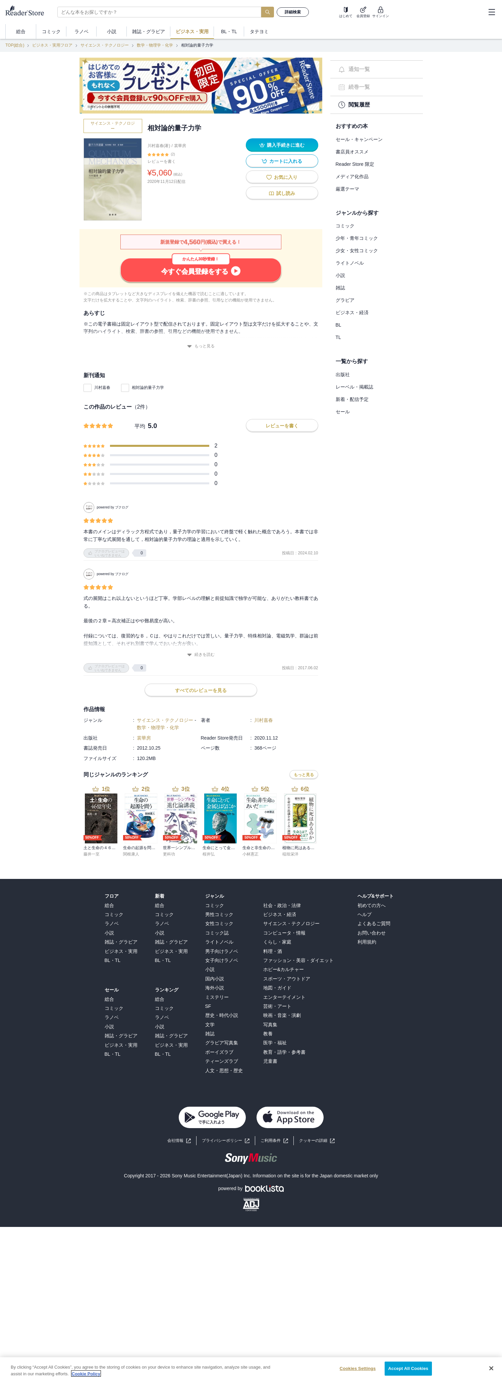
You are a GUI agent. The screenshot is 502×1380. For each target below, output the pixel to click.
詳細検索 (293, 12)
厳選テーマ (347, 189)
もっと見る (201, 346)
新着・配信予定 (352, 399)
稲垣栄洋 (290, 732)
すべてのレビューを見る (201, 568)
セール (343, 411)
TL (338, 337)
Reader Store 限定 (355, 164)
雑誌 (340, 287)
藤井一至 (91, 732)
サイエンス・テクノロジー (104, 45)
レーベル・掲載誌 (354, 387)
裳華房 (180, 145)
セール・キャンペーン (359, 139)
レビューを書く (162, 161)
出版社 (343, 374)
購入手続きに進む (282, 145)
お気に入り (282, 177)
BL (338, 325)
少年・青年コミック (357, 238)
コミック (345, 225)
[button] (317, 1018)
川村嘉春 (102, 387)
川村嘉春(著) (159, 145)
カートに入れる (282, 161)
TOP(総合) (14, 45)
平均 (139, 426)
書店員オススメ (352, 151)
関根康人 (131, 732)
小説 (340, 275)
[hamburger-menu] (491, 12)
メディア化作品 (352, 176)
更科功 (169, 732)
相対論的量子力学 (148, 387)
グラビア (345, 300)
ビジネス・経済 (352, 312)
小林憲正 (250, 732)
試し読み (282, 193)
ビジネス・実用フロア (52, 45)
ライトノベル (350, 263)
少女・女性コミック (357, 250)
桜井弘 (209, 732)
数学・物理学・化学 (155, 45)
